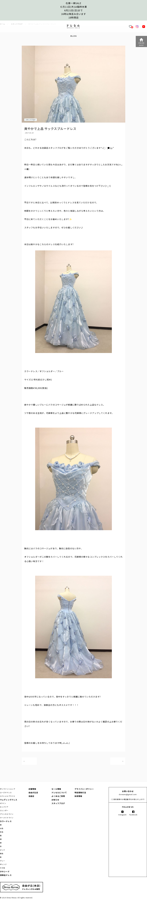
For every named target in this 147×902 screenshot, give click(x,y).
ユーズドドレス (6, 792)
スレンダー (4, 810)
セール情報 (56, 789)
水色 (1, 828)
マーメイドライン (6, 817)
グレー (2, 861)
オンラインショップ (7, 789)
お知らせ (55, 799)
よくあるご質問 (58, 796)
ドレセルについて (59, 792)
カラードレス (6, 821)
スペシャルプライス (7, 796)
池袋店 (31, 796)
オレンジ (3, 864)
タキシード (5, 871)
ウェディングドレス (8, 799)
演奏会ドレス (6, 875)
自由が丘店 (33, 792)
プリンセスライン (6, 814)
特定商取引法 (80, 792)
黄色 (1, 853)
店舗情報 (32, 789)
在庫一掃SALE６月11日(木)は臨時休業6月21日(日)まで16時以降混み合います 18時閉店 (73, 10)
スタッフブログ (31, 120)
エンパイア (4, 807)
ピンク (2, 850)
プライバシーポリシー (84, 789)
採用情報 (78, 796)
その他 (2, 868)
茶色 (1, 832)
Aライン (3, 803)
